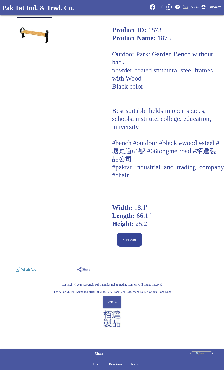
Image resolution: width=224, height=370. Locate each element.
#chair (120, 175)
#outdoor (145, 143)
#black (168, 143)
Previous (115, 364)
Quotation (195, 7)
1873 (96, 364)
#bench (121, 143)
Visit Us (112, 301)
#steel (206, 143)
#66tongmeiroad (169, 151)
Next (134, 364)
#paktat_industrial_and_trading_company (168, 167)
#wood (188, 143)
